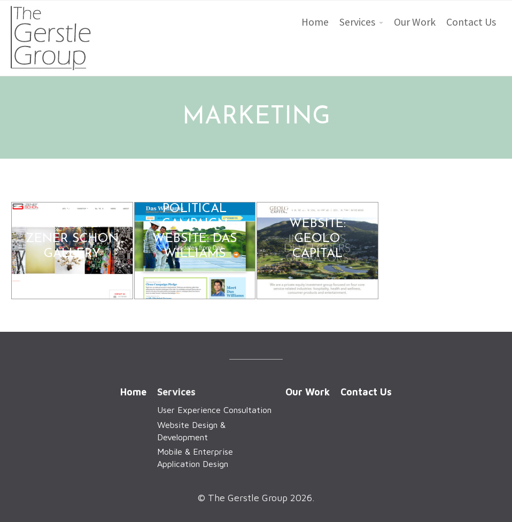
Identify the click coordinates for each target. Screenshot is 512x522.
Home (315, 21)
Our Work (415, 21)
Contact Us (471, 21)
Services (357, 21)
